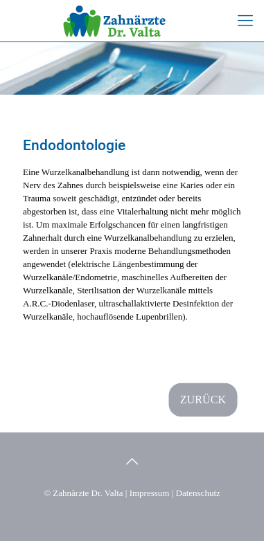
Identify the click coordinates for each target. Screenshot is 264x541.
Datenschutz (198, 493)
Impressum (150, 493)
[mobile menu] (245, 21)
